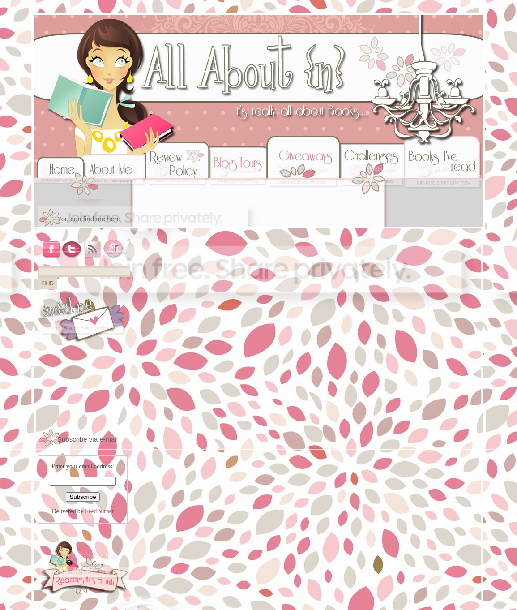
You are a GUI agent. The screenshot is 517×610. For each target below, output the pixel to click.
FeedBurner (99, 511)
